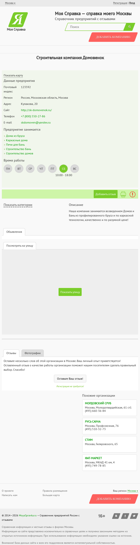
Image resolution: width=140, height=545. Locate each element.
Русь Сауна (92, 421)
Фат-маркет (93, 458)
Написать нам (9, 495)
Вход (132, 3)
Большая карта (51, 495)
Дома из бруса (15, 136)
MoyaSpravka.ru (28, 515)
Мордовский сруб (98, 403)
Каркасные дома (17, 140)
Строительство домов (19, 153)
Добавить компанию (113, 37)
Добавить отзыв (106, 194)
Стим (89, 440)
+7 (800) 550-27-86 (33, 116)
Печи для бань (15, 144)
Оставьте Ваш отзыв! (70, 378)
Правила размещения (55, 490)
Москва (132, 490)
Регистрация (120, 3)
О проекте (7, 490)
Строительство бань (18, 149)
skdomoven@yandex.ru (36, 122)
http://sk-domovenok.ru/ (36, 110)
